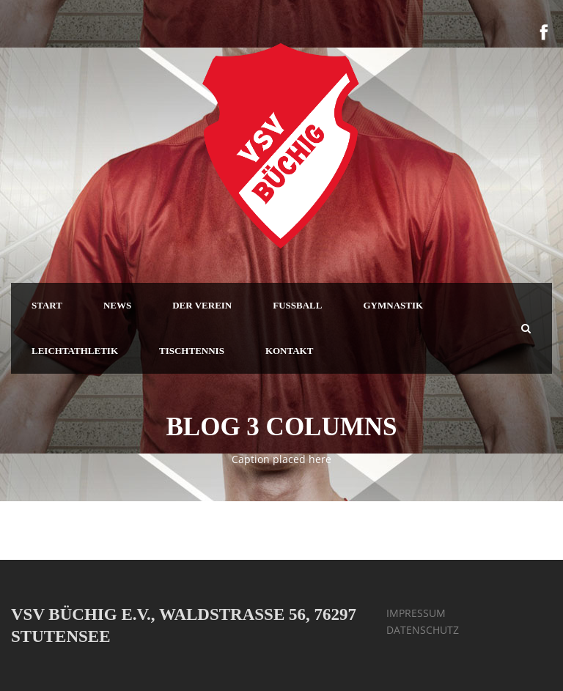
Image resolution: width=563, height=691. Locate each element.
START (47, 305)
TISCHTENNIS (191, 350)
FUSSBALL (297, 305)
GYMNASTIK (393, 305)
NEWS (117, 305)
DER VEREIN (202, 305)
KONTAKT (289, 350)
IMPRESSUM (416, 613)
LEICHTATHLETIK (75, 350)
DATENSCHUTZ (422, 630)
